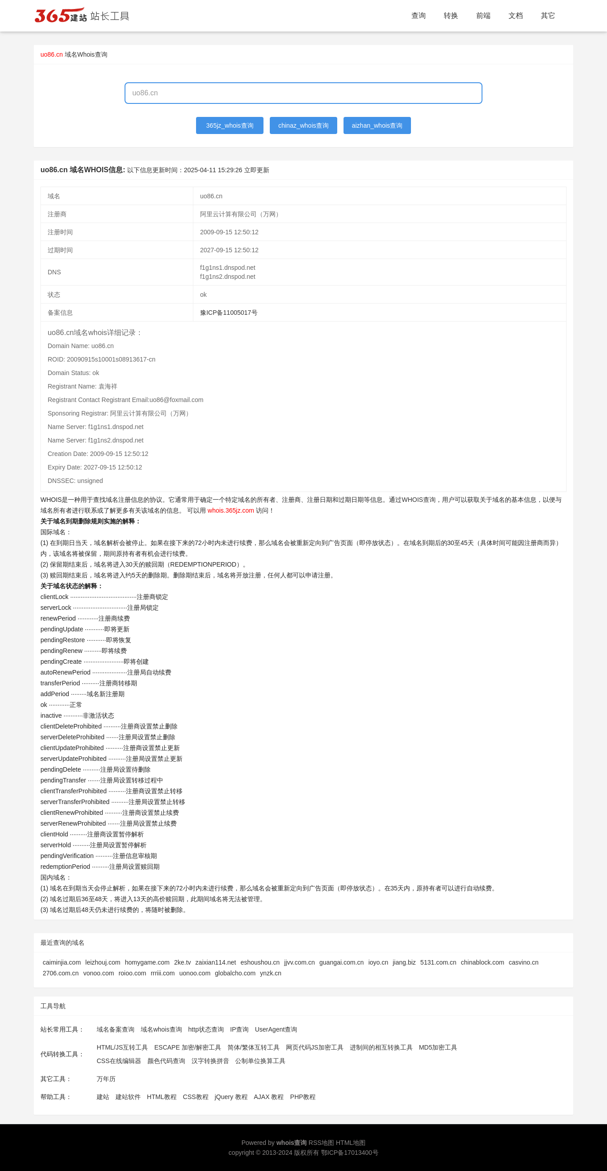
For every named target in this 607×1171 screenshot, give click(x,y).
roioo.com (132, 973)
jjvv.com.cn (299, 962)
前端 (483, 15)
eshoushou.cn (260, 962)
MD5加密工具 (438, 1047)
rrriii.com (163, 973)
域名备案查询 (115, 1029)
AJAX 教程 (269, 1096)
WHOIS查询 (418, 499)
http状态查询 (206, 1029)
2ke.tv (182, 962)
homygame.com (147, 962)
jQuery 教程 (230, 1096)
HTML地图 (351, 1142)
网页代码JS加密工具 (315, 1047)
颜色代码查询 (166, 1060)
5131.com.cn (438, 962)
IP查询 (239, 1029)
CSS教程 (196, 1096)
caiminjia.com (62, 962)
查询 (418, 15)
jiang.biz (404, 962)
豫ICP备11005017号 (229, 312)
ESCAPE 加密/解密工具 (187, 1047)
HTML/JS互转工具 (122, 1047)
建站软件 (128, 1096)
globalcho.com (235, 973)
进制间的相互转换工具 (381, 1047)
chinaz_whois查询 (303, 125)
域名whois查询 (161, 1029)
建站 (103, 1096)
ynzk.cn (270, 973)
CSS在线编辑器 (119, 1060)
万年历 (106, 1078)
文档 (516, 15)
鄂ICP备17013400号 (350, 1152)
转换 (451, 15)
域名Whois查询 (86, 54)
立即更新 (256, 170)
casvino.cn (524, 962)
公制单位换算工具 (260, 1060)
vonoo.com (98, 973)
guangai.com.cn (341, 962)
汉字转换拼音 (210, 1060)
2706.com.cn (61, 973)
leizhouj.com (103, 962)
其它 (548, 15)
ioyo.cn (378, 962)
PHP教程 (303, 1096)
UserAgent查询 (276, 1029)
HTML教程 (162, 1096)
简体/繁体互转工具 (254, 1047)
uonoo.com (194, 973)
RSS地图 (321, 1142)
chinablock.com (482, 962)
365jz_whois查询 (230, 125)
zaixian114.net (216, 962)
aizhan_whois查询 (377, 125)
